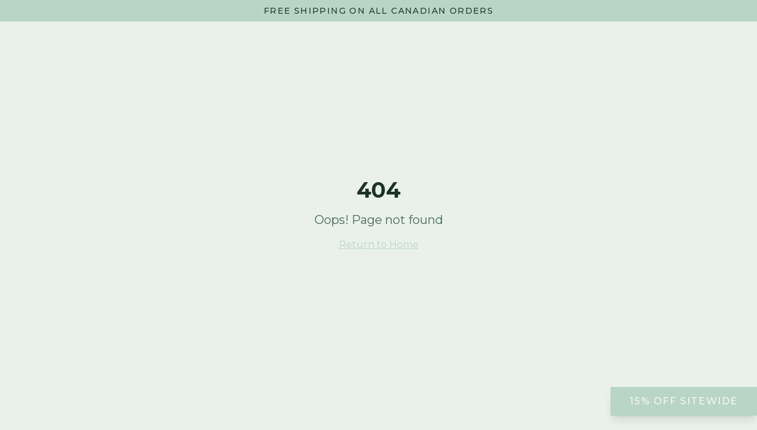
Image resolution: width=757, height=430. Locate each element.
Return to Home (379, 244)
